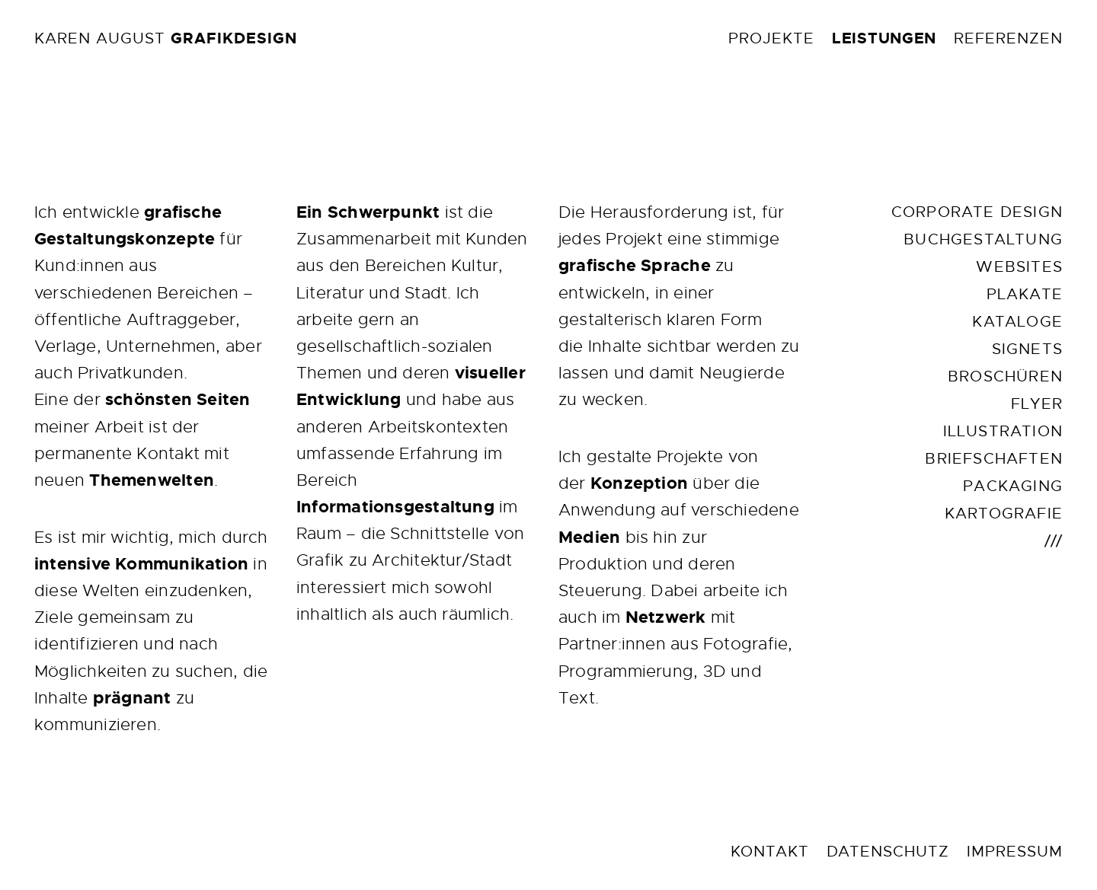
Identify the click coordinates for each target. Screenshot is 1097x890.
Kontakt (770, 851)
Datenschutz (888, 851)
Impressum (1015, 851)
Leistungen (884, 38)
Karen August (165, 38)
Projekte (771, 38)
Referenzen (1008, 38)
